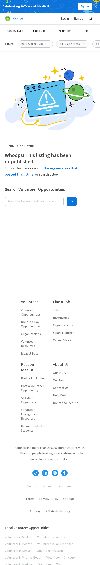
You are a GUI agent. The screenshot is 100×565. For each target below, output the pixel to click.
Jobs (56, 310)
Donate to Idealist (65, 403)
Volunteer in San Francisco (55, 544)
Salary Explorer (63, 333)
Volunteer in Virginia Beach (23, 557)
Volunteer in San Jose (51, 537)
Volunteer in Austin (50, 551)
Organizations (31, 334)
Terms (30, 499)
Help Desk (60, 395)
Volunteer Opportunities (31, 312)
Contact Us (60, 388)
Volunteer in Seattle (18, 537)
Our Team (59, 380)
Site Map (69, 499)
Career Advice (62, 340)
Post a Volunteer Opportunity (32, 388)
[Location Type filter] (35, 44)
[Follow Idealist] (35, 473)
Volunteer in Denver (18, 551)
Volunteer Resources (28, 343)
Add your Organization (30, 400)
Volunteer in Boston (18, 544)
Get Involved (15, 31)
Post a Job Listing (33, 378)
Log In (65, 19)
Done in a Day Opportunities (31, 324)
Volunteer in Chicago (60, 557)
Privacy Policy (48, 499)
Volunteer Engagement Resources (30, 414)
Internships (61, 318)
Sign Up (78, 19)
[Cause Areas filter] (72, 44)
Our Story (59, 373)
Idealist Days (29, 353)
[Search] (90, 18)
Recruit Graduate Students (32, 428)
